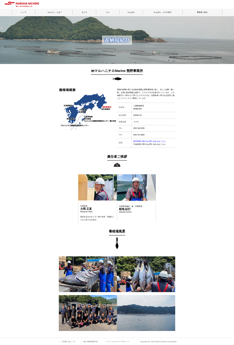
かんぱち (131, 12)
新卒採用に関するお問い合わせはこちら (149, 141)
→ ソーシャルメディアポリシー (116, 341)
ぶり (108, 12)
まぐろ (84, 12)
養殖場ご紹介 (202, 12)
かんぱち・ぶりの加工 (163, 12)
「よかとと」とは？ (54, 12)
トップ (23, 12)
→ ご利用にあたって (67, 341)
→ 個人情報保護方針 (89, 341)
